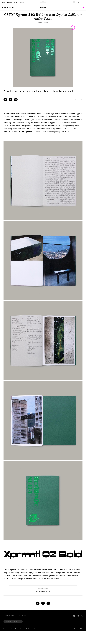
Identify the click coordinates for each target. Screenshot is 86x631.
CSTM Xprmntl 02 (26, 131)
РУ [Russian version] (71, 2)
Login (83, 2)
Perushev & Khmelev (25, 628)
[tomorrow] (83, 7)
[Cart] (78, 2)
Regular (7, 572)
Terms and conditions (8, 628)
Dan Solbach (66, 131)
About (3, 2)
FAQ (15, 2)
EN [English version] (74, 2)
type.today (8, 7)
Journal (21, 2)
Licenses (9, 2)
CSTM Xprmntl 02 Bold (43, 591)
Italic (48, 572)
